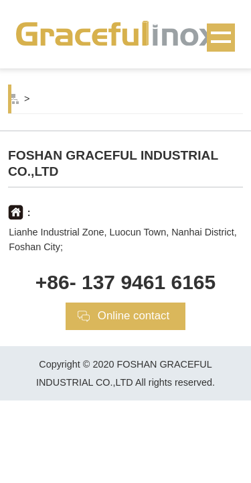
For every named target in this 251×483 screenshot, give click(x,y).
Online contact (133, 315)
